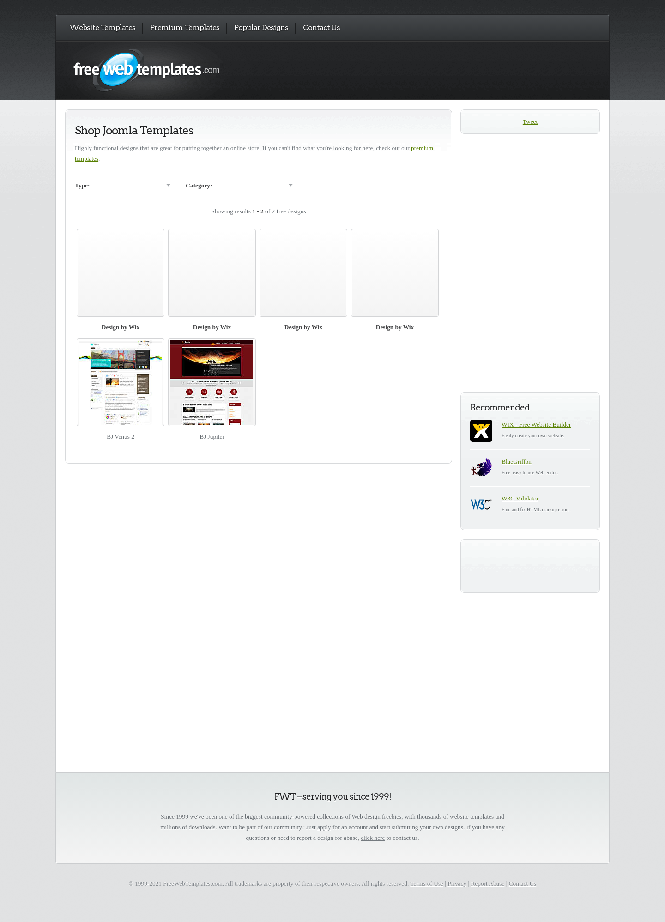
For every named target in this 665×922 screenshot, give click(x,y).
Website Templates (102, 27)
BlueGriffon (517, 461)
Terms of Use (426, 883)
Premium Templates (184, 27)
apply (324, 827)
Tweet (530, 121)
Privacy (456, 883)
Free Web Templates (155, 70)
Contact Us (321, 27)
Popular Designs (261, 27)
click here (373, 837)
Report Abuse (487, 883)
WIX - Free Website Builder (536, 424)
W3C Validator (520, 498)
